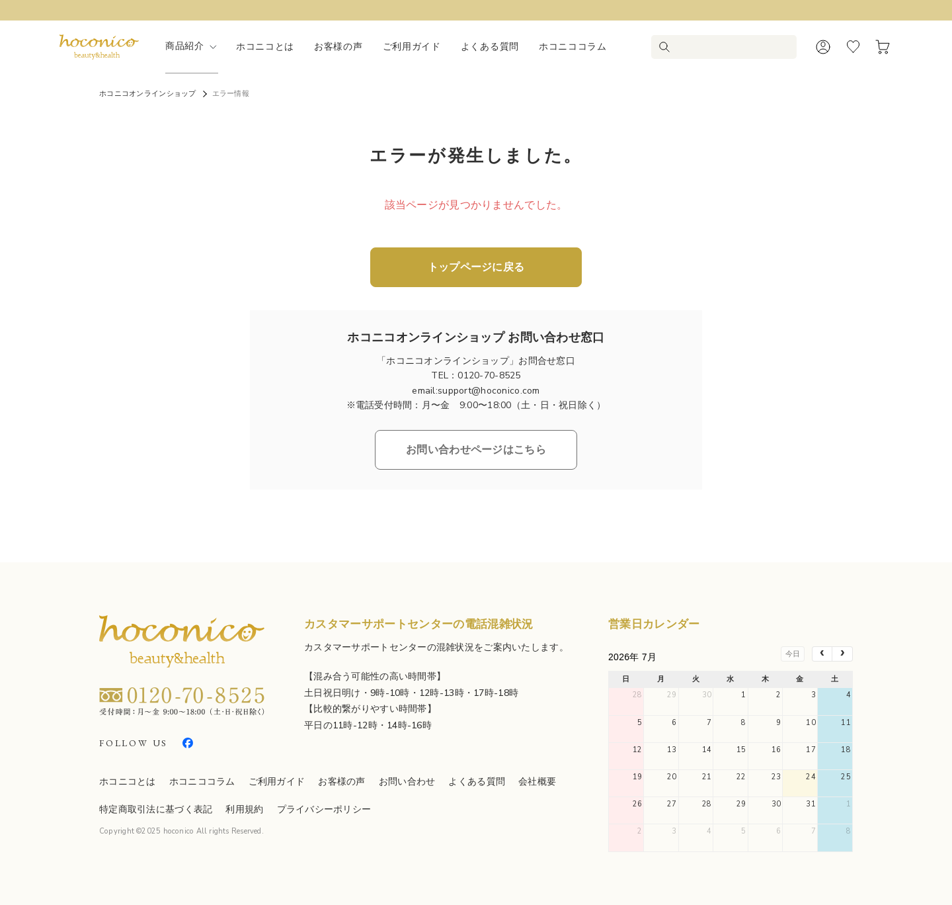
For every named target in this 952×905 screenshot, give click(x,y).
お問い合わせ (407, 782)
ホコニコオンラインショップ (147, 94)
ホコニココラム (573, 47)
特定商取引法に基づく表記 (155, 809)
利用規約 (244, 809)
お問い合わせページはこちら (476, 450)
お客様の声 (338, 47)
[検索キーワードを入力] (732, 47)
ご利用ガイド (412, 47)
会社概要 (537, 782)
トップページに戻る (476, 267)
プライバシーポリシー (324, 809)
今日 (792, 654)
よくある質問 (490, 47)
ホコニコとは (265, 47)
